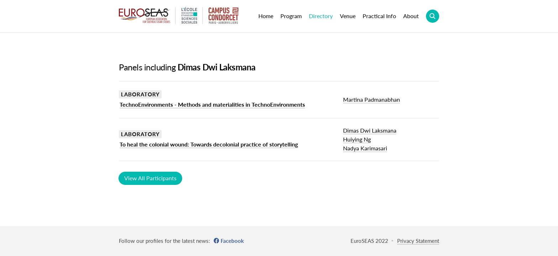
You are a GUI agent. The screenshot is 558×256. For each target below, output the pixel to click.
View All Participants (150, 178)
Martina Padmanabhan (371, 99)
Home (265, 15)
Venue (348, 15)
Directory (321, 15)
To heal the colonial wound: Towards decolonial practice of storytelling (209, 144)
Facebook (232, 241)
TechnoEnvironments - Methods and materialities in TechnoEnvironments (212, 104)
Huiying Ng (357, 139)
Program (291, 15)
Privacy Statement (418, 241)
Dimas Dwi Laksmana (369, 130)
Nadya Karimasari (365, 148)
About (411, 15)
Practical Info (379, 15)
